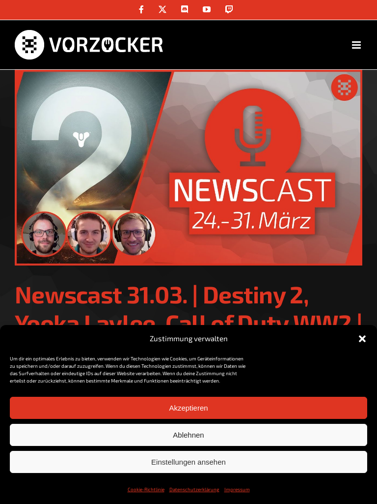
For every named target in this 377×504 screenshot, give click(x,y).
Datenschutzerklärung (194, 489)
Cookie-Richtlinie (146, 489)
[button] (362, 339)
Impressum (237, 489)
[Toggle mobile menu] (357, 45)
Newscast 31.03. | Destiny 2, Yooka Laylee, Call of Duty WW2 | (188, 308)
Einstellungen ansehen (188, 462)
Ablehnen (188, 435)
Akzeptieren (188, 408)
